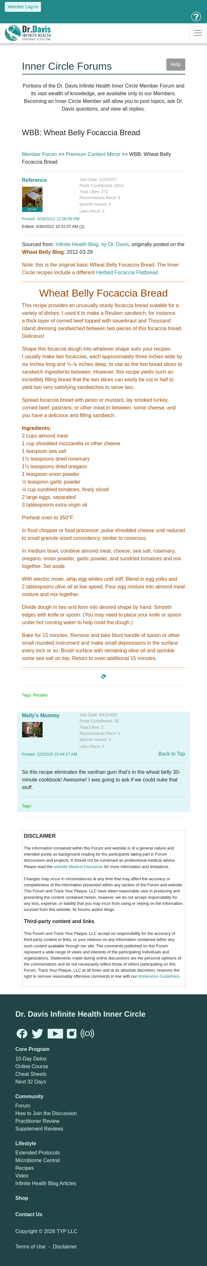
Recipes (24, 1168)
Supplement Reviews (39, 1128)
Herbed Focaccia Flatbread (127, 272)
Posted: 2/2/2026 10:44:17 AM (49, 754)
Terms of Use (30, 1246)
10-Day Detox (31, 1058)
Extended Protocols (37, 1152)
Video (21, 1175)
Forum (22, 1105)
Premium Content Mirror (93, 154)
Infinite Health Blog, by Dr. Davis (92, 244)
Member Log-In (23, 6)
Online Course (31, 1066)
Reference (34, 180)
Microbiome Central (37, 1160)
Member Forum (39, 154)
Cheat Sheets (30, 1074)
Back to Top (171, 754)
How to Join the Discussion (46, 1113)
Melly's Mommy (41, 715)
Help (176, 64)
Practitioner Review (37, 1121)
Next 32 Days (30, 1081)
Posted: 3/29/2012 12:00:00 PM (51, 218)
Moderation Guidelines (158, 976)
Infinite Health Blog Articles (45, 1183)
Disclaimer (65, 1246)
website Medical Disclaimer (78, 866)
